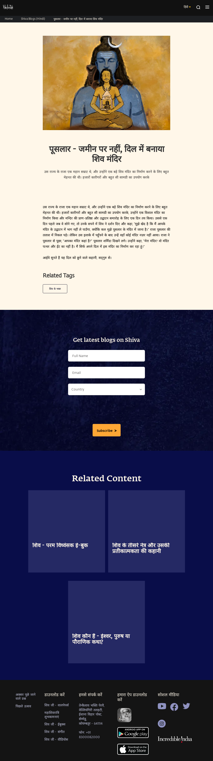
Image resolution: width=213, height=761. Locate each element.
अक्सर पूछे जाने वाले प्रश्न (26, 696)
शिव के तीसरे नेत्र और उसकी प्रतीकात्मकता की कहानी (140, 548)
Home (9, 18)
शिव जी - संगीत (54, 731)
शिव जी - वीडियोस (56, 739)
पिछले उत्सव (23, 706)
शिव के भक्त (55, 288)
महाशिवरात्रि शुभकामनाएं (51, 714)
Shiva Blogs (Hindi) (33, 18)
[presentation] (106, 411)
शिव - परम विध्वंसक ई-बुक (60, 545)
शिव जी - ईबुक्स (54, 724)
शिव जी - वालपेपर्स (56, 705)
